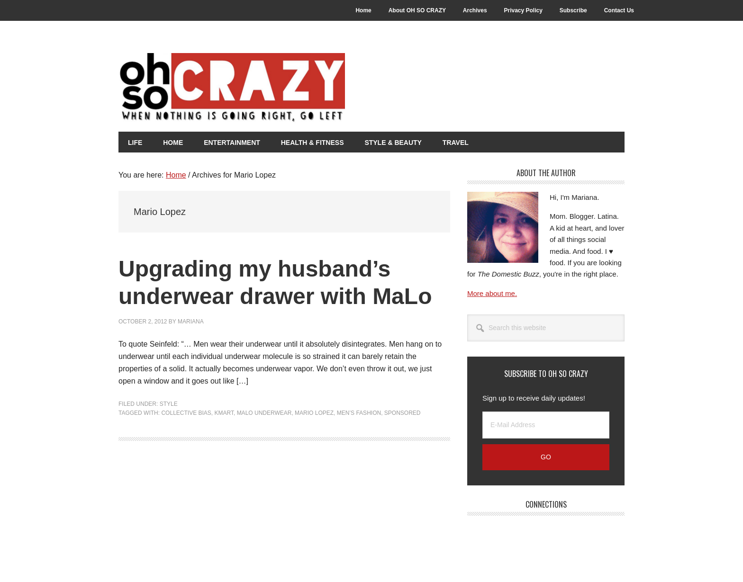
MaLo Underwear (264, 413)
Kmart (224, 413)
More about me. (492, 293)
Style (169, 404)
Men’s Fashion (359, 413)
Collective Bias (186, 413)
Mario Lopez (314, 413)
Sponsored (402, 413)
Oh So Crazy (284, 88)
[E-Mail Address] (545, 425)
